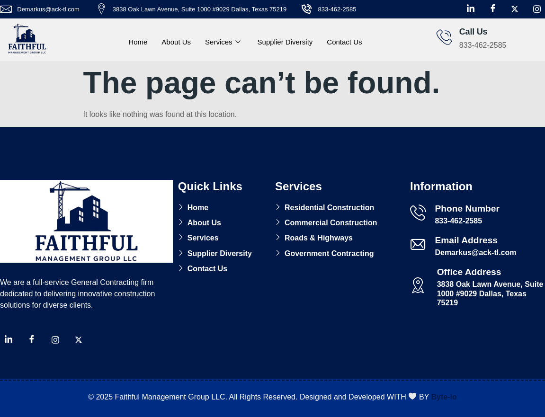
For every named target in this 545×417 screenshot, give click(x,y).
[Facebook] (492, 9)
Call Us (473, 31)
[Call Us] (444, 37)
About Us (176, 42)
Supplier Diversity (285, 42)
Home (137, 42)
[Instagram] (536, 9)
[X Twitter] (515, 9)
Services (223, 42)
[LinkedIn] (471, 9)
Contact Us (344, 42)
